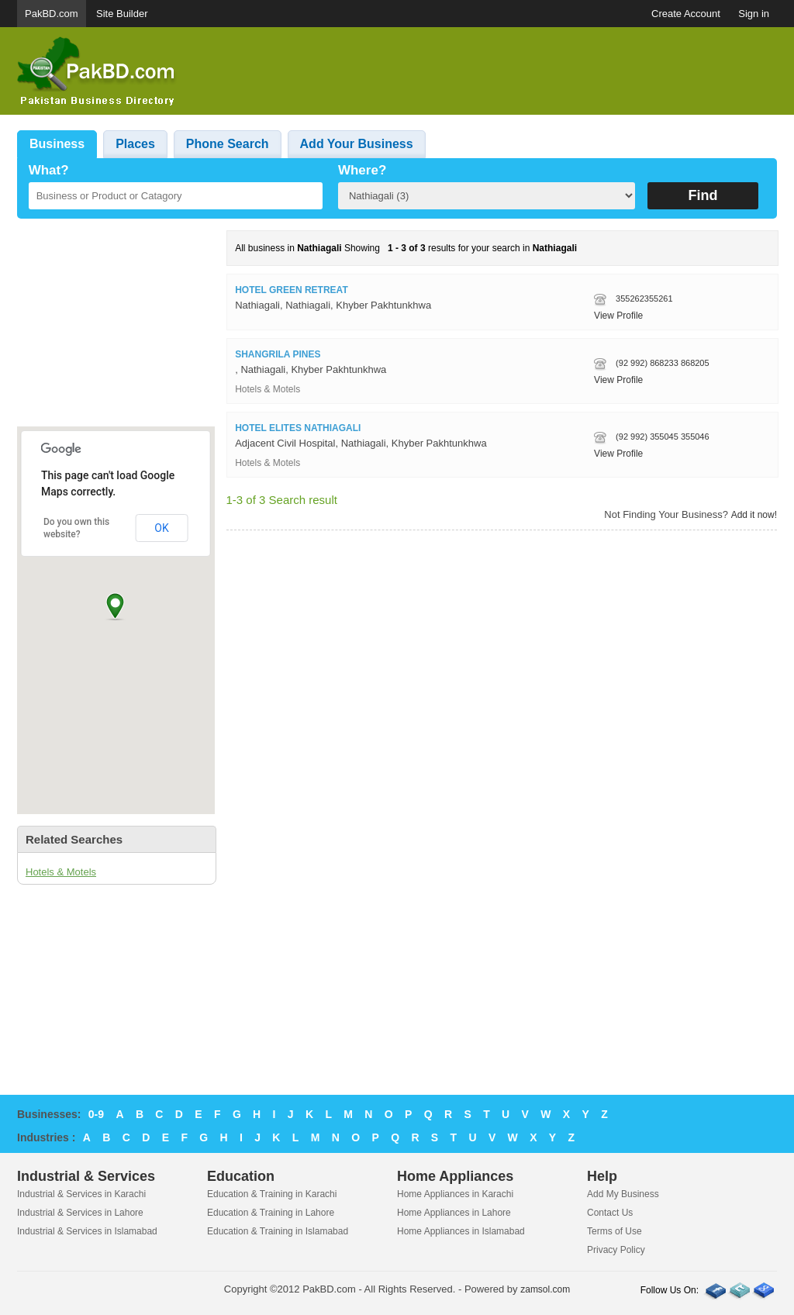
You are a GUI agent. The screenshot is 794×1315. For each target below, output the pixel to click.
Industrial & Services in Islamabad (87, 1231)
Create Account (685, 13)
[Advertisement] (494, 71)
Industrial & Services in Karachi (81, 1194)
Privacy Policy (616, 1249)
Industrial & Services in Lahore (80, 1212)
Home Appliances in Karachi (455, 1194)
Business (57, 143)
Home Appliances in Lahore (454, 1212)
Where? (362, 170)
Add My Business (623, 1194)
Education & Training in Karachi (272, 1194)
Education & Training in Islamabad (277, 1231)
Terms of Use (614, 1231)
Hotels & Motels (61, 872)
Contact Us (610, 1212)
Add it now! (754, 514)
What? (49, 170)
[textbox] (176, 195)
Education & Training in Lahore (270, 1212)
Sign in (753, 13)
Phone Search (227, 143)
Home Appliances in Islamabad (461, 1231)
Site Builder (121, 13)
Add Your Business (356, 143)
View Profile (618, 315)
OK (161, 528)
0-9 (96, 1114)
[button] (115, 606)
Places (135, 143)
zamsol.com (545, 1289)
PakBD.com (51, 13)
